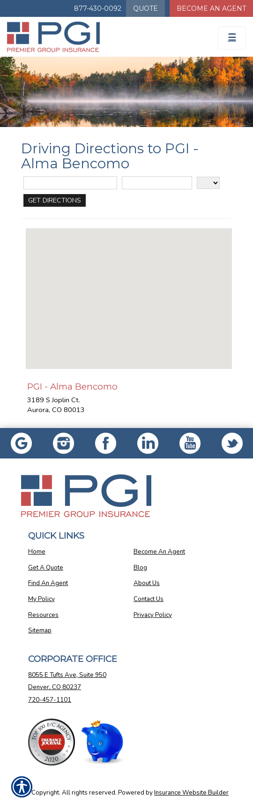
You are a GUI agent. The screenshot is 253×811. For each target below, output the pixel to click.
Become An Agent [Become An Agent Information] (211, 8)
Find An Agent (48, 583)
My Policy (41, 599)
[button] (129, 290)
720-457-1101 (49, 700)
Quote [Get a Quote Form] (145, 8)
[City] (157, 183)
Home (36, 552)
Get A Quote (45, 567)
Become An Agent (159, 552)
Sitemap (40, 630)
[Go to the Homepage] (95, 37)
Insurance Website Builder (191, 792)
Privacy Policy (153, 615)
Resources (43, 615)
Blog (140, 567)
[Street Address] (70, 183)
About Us (147, 583)
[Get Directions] (54, 200)
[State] (208, 183)
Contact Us (149, 599)
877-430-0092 (97, 8)
